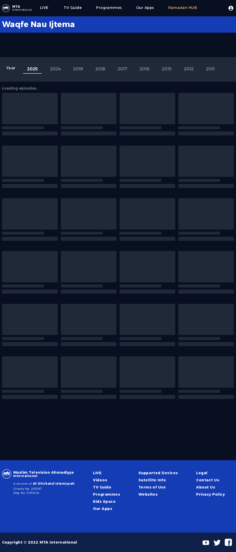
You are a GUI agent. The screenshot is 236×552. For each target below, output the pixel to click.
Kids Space (104, 501)
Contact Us (207, 480)
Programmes (106, 494)
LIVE (97, 473)
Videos (100, 480)
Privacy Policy (210, 494)
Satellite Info (152, 480)
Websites (148, 494)
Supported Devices (158, 473)
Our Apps (102, 508)
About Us (205, 487)
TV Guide (102, 487)
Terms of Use (152, 487)
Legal (201, 473)
